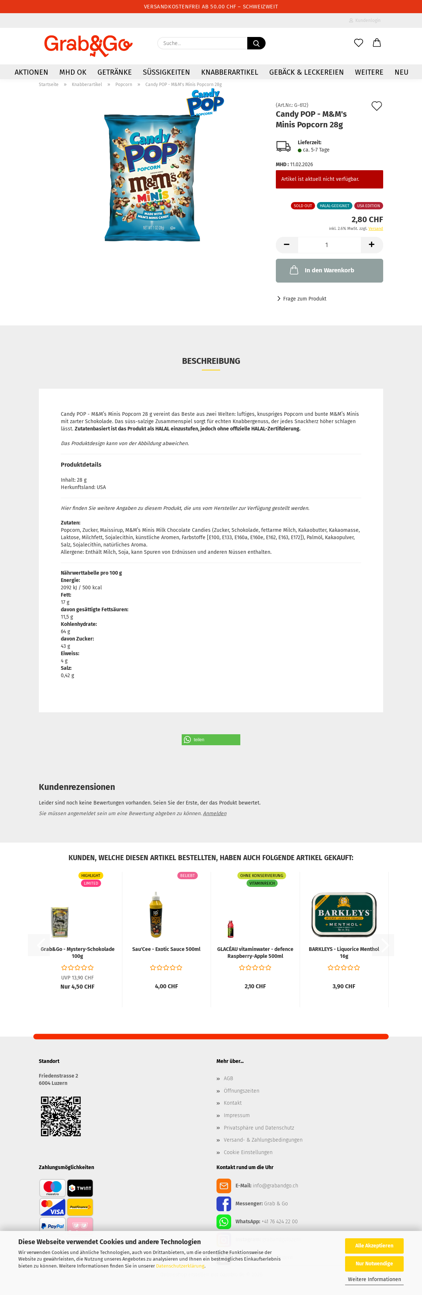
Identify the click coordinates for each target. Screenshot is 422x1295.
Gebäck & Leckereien (306, 72)
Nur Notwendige (374, 1264)
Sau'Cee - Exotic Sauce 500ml (166, 949)
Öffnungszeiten (241, 1091)
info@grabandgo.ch (275, 1186)
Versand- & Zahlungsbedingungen (263, 1140)
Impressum (237, 1115)
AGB (228, 1078)
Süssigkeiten (166, 72)
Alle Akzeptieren (374, 1246)
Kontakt (233, 1103)
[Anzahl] (329, 245)
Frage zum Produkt (304, 299)
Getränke (114, 72)
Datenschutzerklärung (180, 1266)
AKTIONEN (31, 72)
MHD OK (72, 72)
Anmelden (214, 813)
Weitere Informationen (374, 1279)
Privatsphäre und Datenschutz (259, 1128)
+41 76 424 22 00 (280, 1222)
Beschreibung (211, 361)
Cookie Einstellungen (248, 1152)
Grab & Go (276, 1204)
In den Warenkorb (321, 270)
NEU (401, 72)
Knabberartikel (229, 72)
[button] (377, 43)
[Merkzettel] (358, 43)
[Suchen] (256, 43)
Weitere (369, 72)
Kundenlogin (365, 20)
